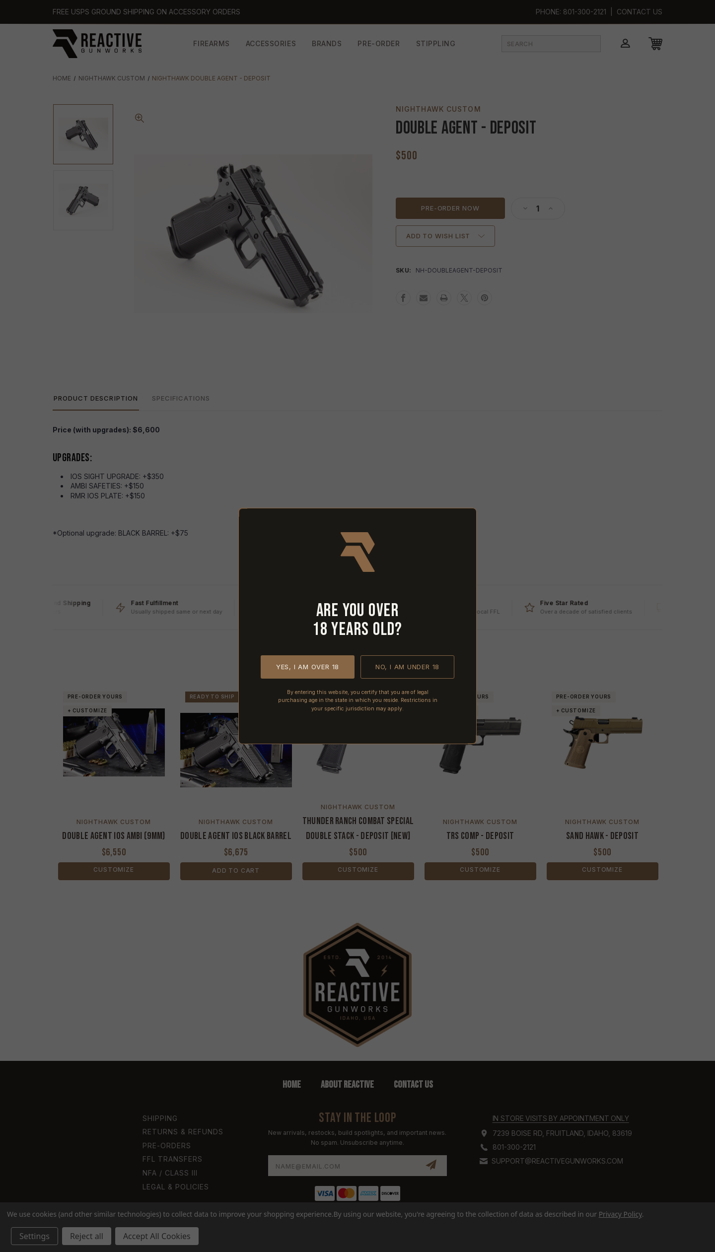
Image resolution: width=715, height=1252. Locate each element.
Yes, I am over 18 (307, 667)
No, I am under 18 (407, 667)
